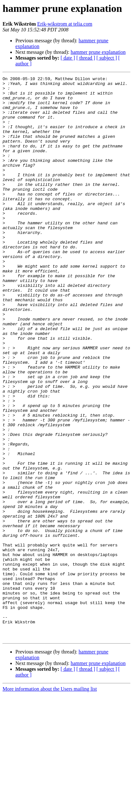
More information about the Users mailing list (50, 801)
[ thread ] (85, 58)
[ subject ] (106, 58)
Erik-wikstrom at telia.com (64, 24)
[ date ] (68, 58)
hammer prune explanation (98, 52)
